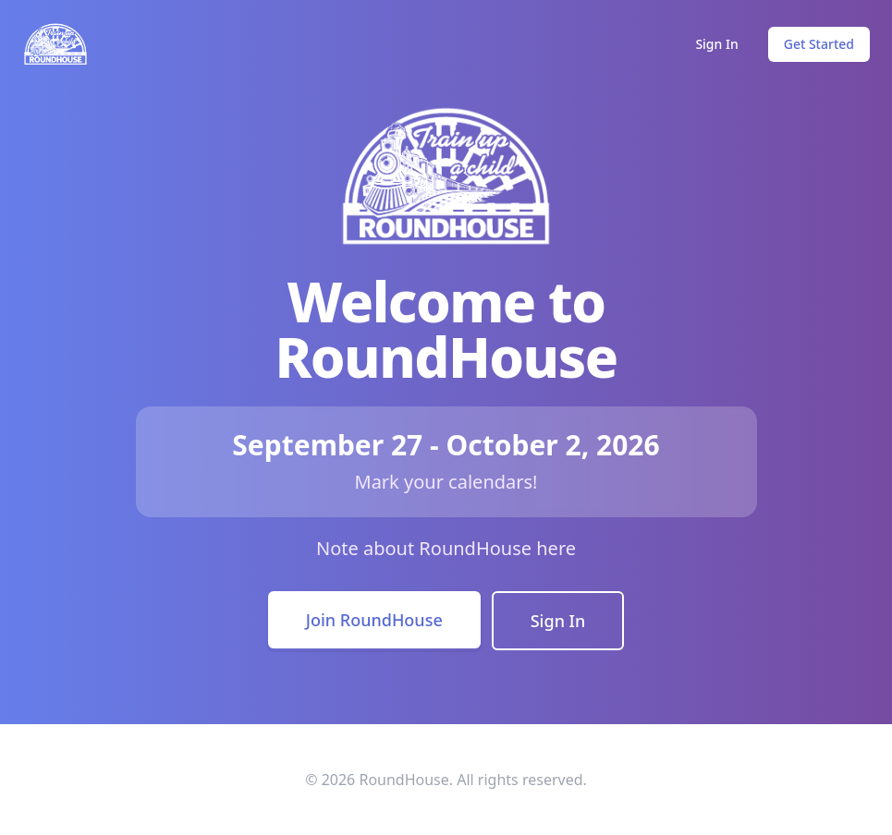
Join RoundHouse (374, 620)
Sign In (716, 44)
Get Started (819, 44)
